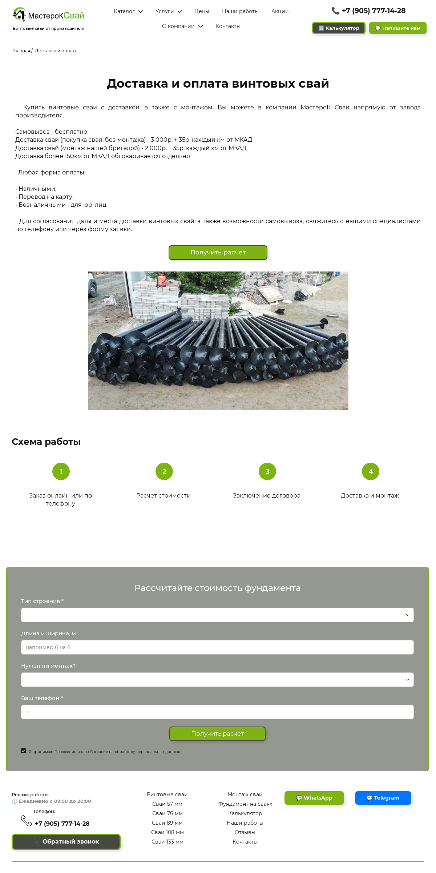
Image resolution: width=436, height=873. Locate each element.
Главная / (22, 50)
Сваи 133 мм (167, 841)
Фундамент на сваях (245, 804)
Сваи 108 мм (167, 832)
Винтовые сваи (167, 794)
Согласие (99, 753)
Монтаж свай (245, 794)
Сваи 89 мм (167, 823)
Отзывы (245, 832)
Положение (65, 753)
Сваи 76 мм (167, 813)
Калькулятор (245, 813)
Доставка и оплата (56, 50)
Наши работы (245, 823)
